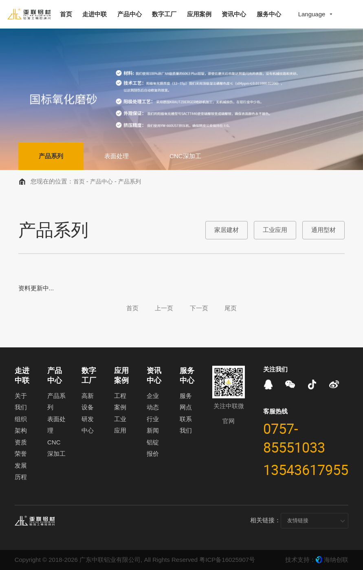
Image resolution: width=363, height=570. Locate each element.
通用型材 (323, 229)
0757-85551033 (294, 438)
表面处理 (117, 155)
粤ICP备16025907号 (227, 559)
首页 (79, 182)
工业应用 (275, 229)
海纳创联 (336, 559)
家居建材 (226, 229)
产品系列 (51, 155)
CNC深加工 (187, 155)
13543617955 (305, 469)
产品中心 (101, 182)
